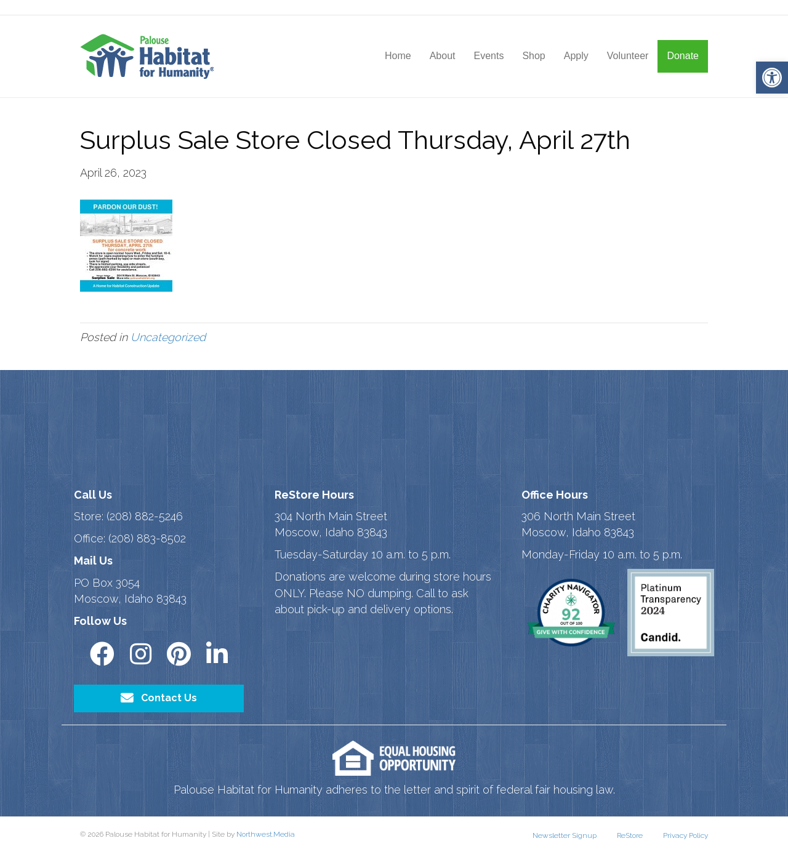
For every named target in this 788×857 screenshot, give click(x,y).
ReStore (630, 835)
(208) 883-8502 (147, 538)
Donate (683, 55)
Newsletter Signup (565, 835)
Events (488, 55)
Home (398, 55)
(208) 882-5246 (145, 516)
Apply (576, 55)
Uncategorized (168, 337)
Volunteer (628, 55)
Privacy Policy (685, 835)
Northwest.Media (265, 834)
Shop (533, 55)
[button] (772, 78)
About (443, 55)
